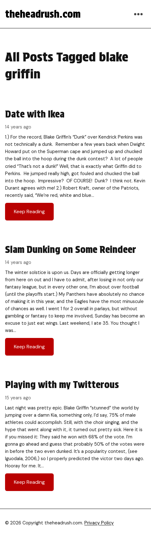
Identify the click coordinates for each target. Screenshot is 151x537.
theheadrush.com (43, 14)
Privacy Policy (99, 523)
